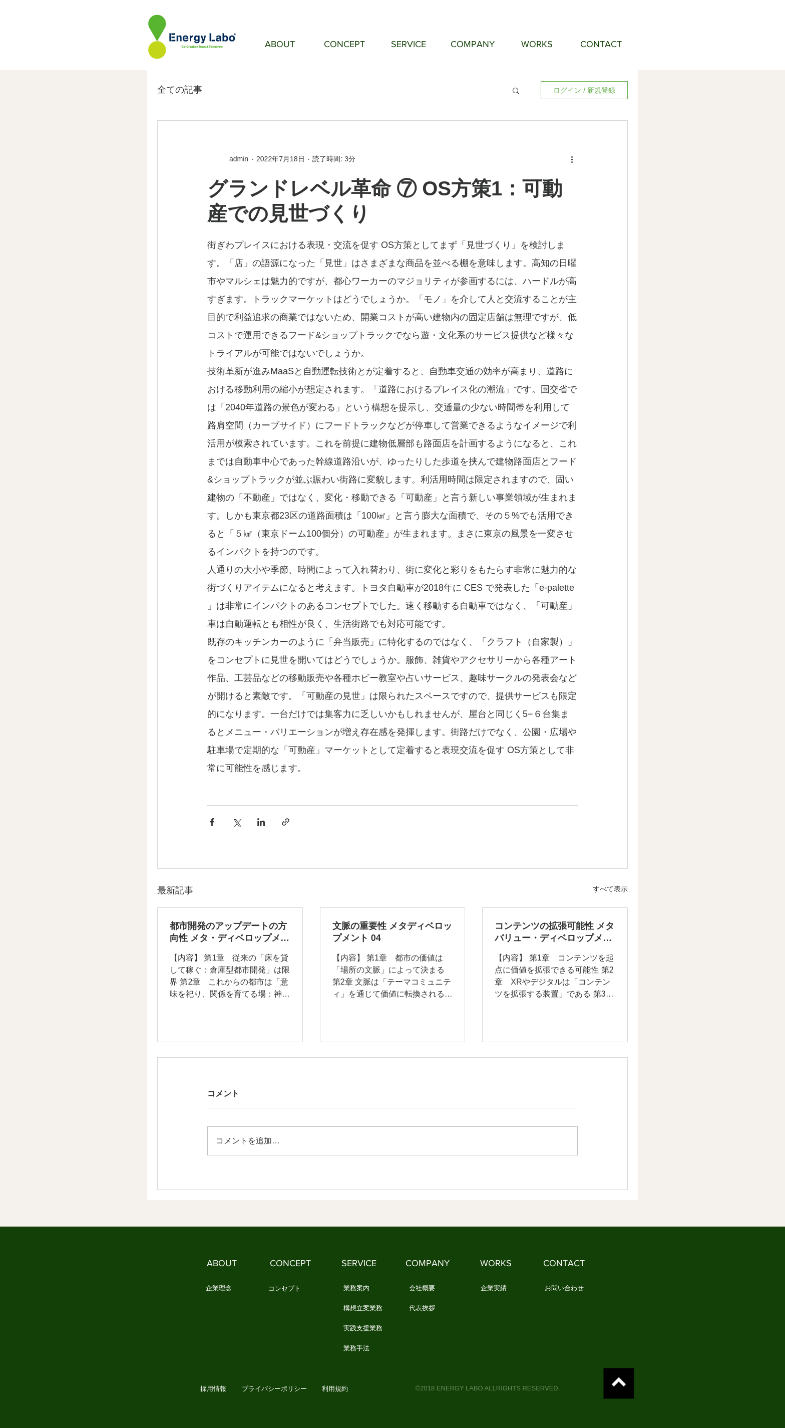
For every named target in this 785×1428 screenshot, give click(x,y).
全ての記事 (179, 90)
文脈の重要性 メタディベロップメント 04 (392, 932)
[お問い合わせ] (564, 1289)
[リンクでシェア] (285, 822)
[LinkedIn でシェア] (261, 822)
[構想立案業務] (363, 1309)
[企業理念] (218, 1289)
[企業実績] (493, 1289)
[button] (516, 90)
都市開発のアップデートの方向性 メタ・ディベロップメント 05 (229, 932)
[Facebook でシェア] (212, 822)
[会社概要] (422, 1289)
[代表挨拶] (422, 1309)
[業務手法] (356, 1349)
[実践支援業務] (363, 1329)
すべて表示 (610, 889)
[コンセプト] (284, 1289)
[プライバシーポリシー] (274, 1389)
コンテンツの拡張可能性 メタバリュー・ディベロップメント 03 (554, 932)
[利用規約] (334, 1389)
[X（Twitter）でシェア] (236, 822)
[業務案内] (356, 1289)
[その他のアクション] (572, 159)
